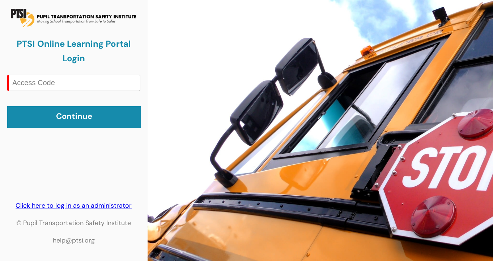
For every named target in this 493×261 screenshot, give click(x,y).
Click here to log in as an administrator (74, 205)
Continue (74, 116)
